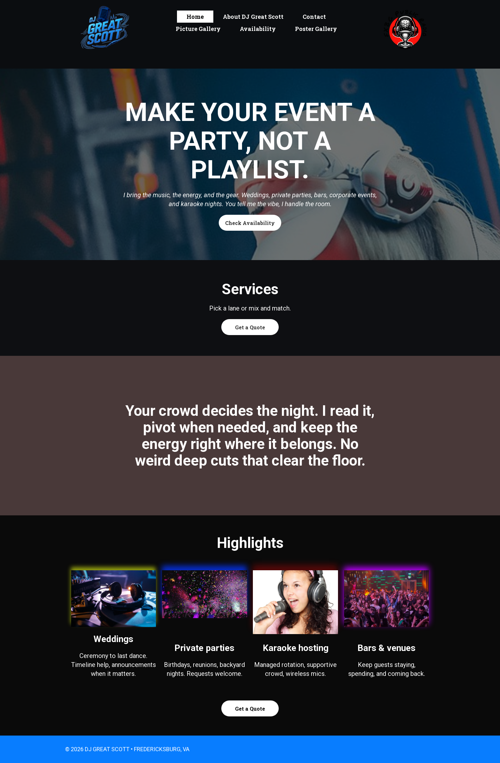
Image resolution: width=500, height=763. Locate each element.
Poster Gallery (316, 29)
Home (195, 16)
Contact (314, 16)
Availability (258, 29)
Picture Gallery (198, 29)
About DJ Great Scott (253, 16)
